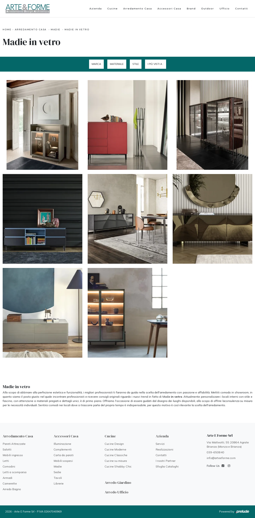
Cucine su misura (116, 461)
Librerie (59, 483)
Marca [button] (96, 64)
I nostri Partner (165, 461)
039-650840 (215, 452)
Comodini (9, 466)
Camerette (10, 483)
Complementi (63, 449)
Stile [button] (135, 64)
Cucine (112, 8)
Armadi (7, 478)
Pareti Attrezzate (14, 444)
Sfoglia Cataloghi (167, 466)
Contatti (241, 8)
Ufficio (224, 8)
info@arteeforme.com (221, 458)
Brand (191, 8)
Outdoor (207, 8)
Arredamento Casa (137, 8)
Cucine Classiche (116, 455)
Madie (55, 29)
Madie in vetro (77, 29)
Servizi (160, 444)
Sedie (57, 472)
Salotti (7, 449)
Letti (6, 461)
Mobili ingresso (13, 455)
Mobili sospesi (63, 461)
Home (7, 29)
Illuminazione (62, 444)
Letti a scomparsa (14, 472)
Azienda (95, 8)
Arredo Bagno (12, 489)
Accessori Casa (169, 8)
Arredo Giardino (118, 482)
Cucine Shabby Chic (118, 466)
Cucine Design (114, 444)
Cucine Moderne (115, 449)
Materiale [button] (117, 64)
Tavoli (58, 478)
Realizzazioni (164, 449)
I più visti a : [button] (155, 64)
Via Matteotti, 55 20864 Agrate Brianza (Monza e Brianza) (228, 444)
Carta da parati (63, 455)
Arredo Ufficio (116, 492)
